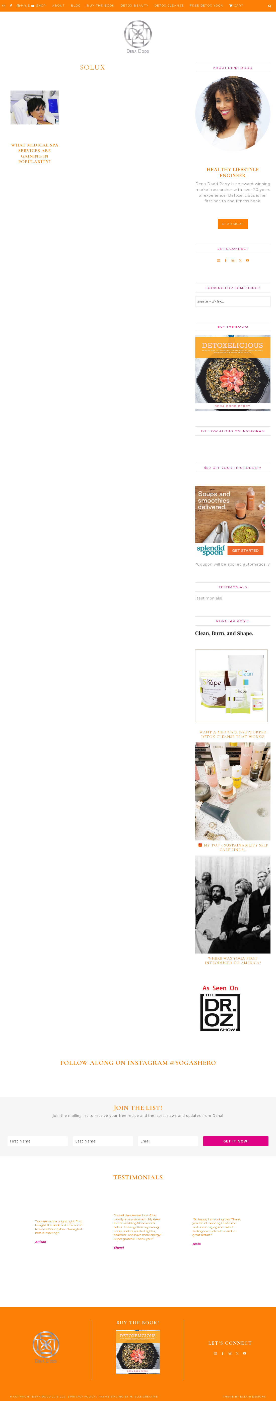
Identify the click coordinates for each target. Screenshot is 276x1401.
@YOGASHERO (193, 1063)
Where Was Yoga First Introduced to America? (233, 960)
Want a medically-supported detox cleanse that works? (232, 734)
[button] (269, 6)
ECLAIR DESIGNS (253, 1396)
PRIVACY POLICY (82, 1396)
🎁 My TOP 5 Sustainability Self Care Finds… (233, 847)
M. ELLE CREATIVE (144, 1396)
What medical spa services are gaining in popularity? (34, 153)
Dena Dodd (138, 37)
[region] (138, 1244)
